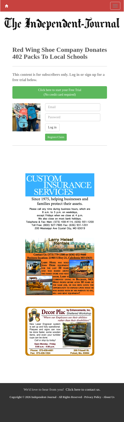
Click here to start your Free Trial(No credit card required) (59, 92)
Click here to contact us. (83, 389)
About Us (108, 397)
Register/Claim (56, 137)
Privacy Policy (92, 397)
